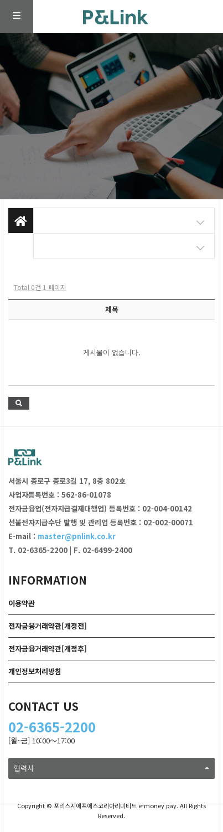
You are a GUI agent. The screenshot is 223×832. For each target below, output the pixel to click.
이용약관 (21, 603)
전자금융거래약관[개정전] (47, 626)
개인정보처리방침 (34, 671)
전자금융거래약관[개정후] (47, 648)
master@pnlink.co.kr (77, 536)
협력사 (111, 768)
